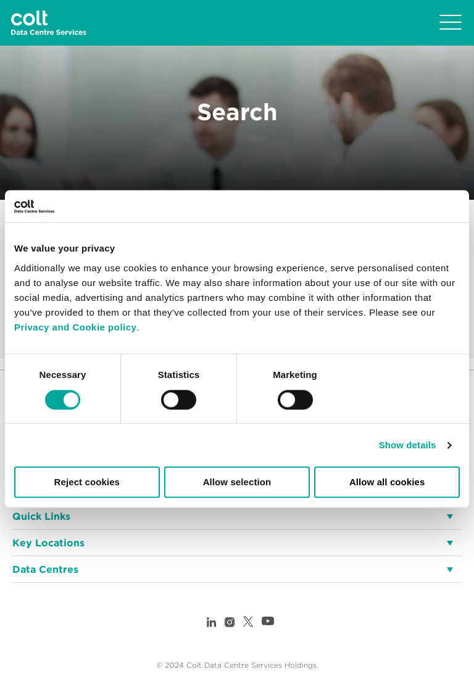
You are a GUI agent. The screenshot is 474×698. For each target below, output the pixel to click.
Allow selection (237, 482)
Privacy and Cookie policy (75, 327)
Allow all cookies (387, 482)
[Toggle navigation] (450, 23)
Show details (407, 445)
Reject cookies (87, 482)
